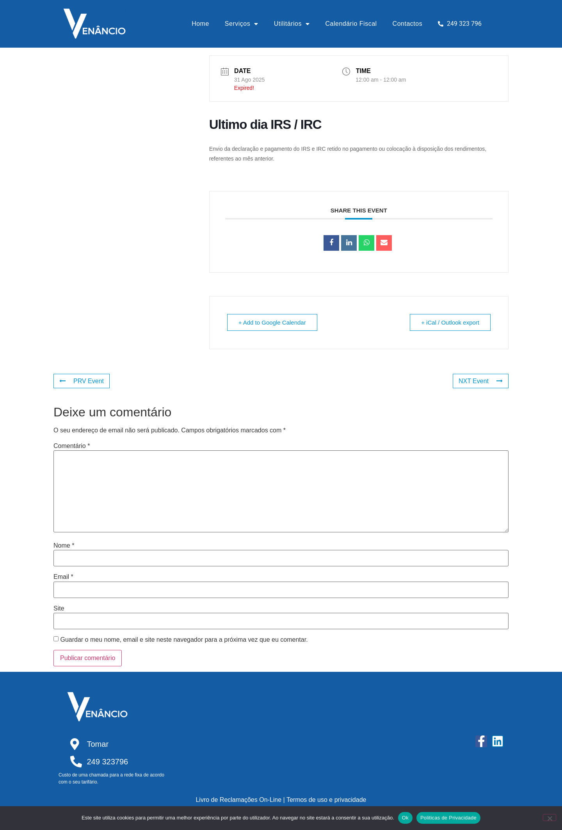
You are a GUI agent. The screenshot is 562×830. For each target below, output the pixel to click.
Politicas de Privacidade (448, 818)
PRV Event (81, 381)
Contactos (408, 23)
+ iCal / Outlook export (450, 322)
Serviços (241, 24)
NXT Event (481, 381)
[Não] (549, 817)
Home (200, 23)
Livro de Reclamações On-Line (238, 799)
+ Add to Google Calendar (272, 322)
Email (63, 577)
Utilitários (292, 24)
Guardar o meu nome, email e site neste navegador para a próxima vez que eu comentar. (184, 640)
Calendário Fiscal (351, 23)
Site (58, 608)
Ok (405, 818)
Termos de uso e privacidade (326, 799)
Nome (63, 546)
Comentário (71, 446)
